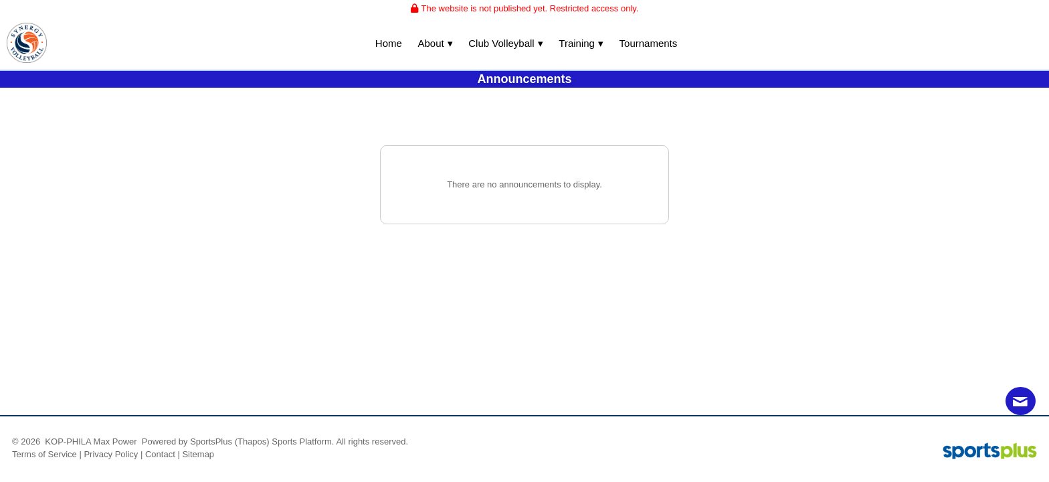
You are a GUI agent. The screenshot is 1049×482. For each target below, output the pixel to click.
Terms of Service (44, 454)
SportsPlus (211, 441)
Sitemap (198, 454)
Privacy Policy (111, 454)
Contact (160, 454)
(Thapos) (252, 441)
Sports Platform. (303, 441)
